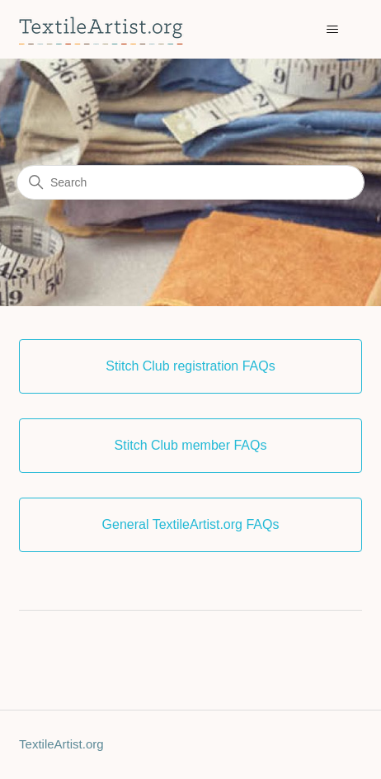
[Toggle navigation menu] (332, 30)
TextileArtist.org (61, 744)
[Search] (190, 182)
